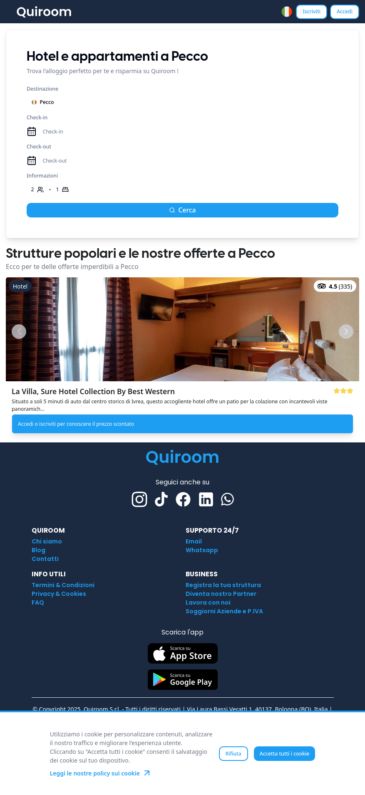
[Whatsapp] (227, 499)
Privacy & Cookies (59, 594)
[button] (182, 357)
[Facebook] (183, 499)
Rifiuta (233, 753)
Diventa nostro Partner (221, 594)
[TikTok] (161, 499)
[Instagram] (139, 499)
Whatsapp (202, 550)
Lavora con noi (208, 602)
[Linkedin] (206, 499)
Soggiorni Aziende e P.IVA (224, 611)
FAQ (38, 602)
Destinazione (42, 88)
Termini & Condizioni (63, 585)
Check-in (37, 117)
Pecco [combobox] (42, 102)
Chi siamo (47, 541)
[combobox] (287, 11)
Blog (38, 550)
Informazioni (42, 175)
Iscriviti (311, 11)
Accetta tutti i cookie (285, 753)
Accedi (345, 11)
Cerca (182, 210)
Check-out (39, 146)
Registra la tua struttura (223, 585)
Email (194, 541)
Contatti (45, 559)
